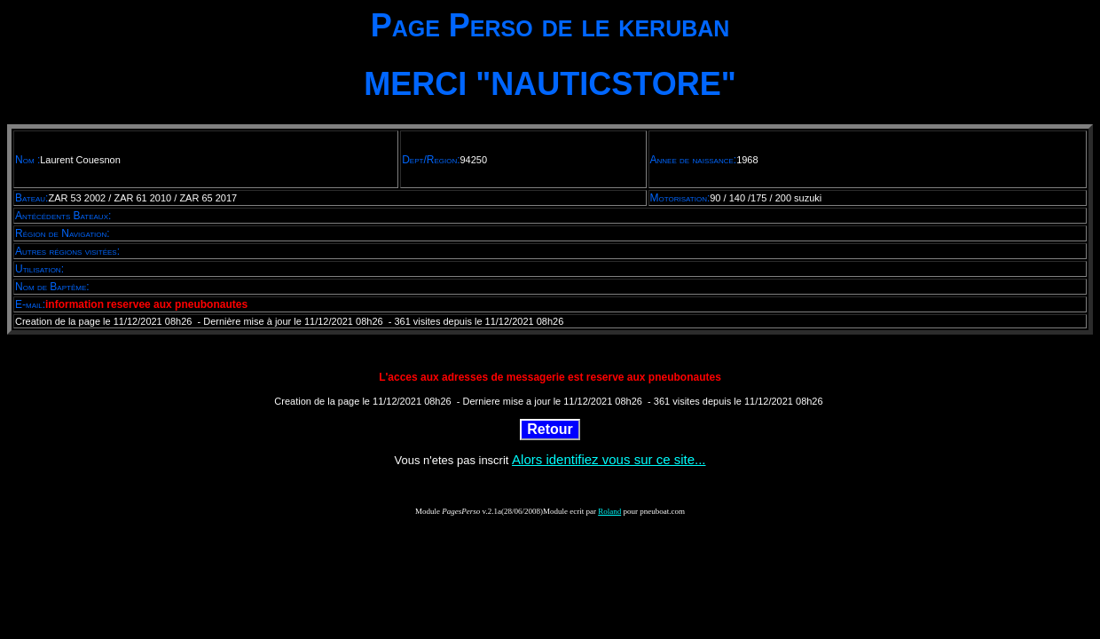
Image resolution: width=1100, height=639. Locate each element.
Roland (609, 511)
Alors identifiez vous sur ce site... (608, 459)
